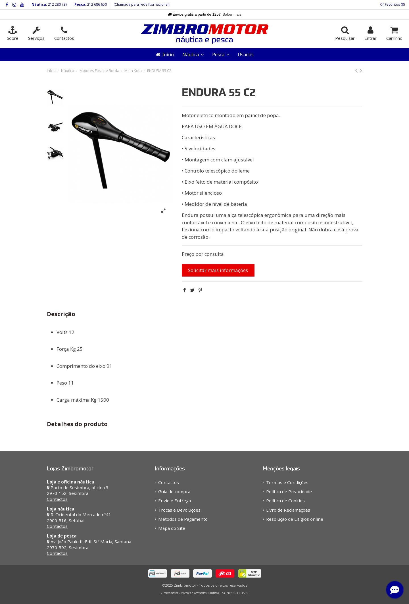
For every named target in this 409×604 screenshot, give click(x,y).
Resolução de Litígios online (294, 519)
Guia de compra (174, 491)
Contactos (57, 499)
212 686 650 (96, 4)
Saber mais (232, 14)
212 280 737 (57, 4)
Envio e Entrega (174, 500)
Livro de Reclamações (288, 510)
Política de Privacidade (289, 491)
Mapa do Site (171, 528)
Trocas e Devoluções (179, 510)
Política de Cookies (285, 500)
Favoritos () (392, 4)
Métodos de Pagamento (183, 519)
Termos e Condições (287, 482)
